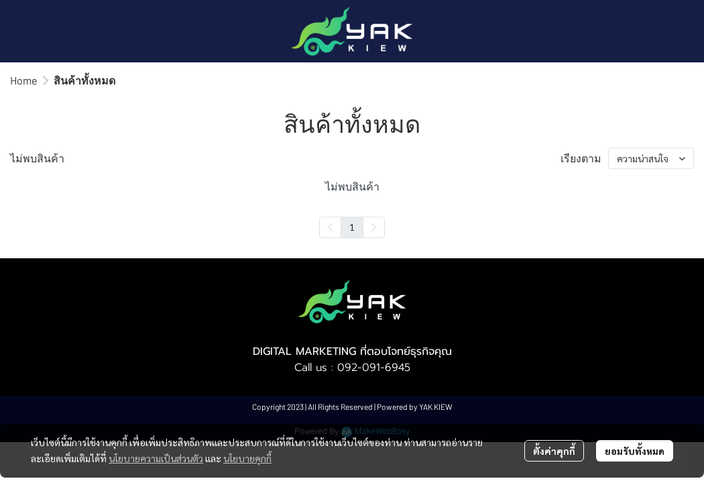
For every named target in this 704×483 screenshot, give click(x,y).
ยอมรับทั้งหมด (634, 451)
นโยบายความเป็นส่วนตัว (156, 458)
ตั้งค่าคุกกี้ (554, 451)
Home (24, 80)
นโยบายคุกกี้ (247, 458)
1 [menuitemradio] (352, 227)
